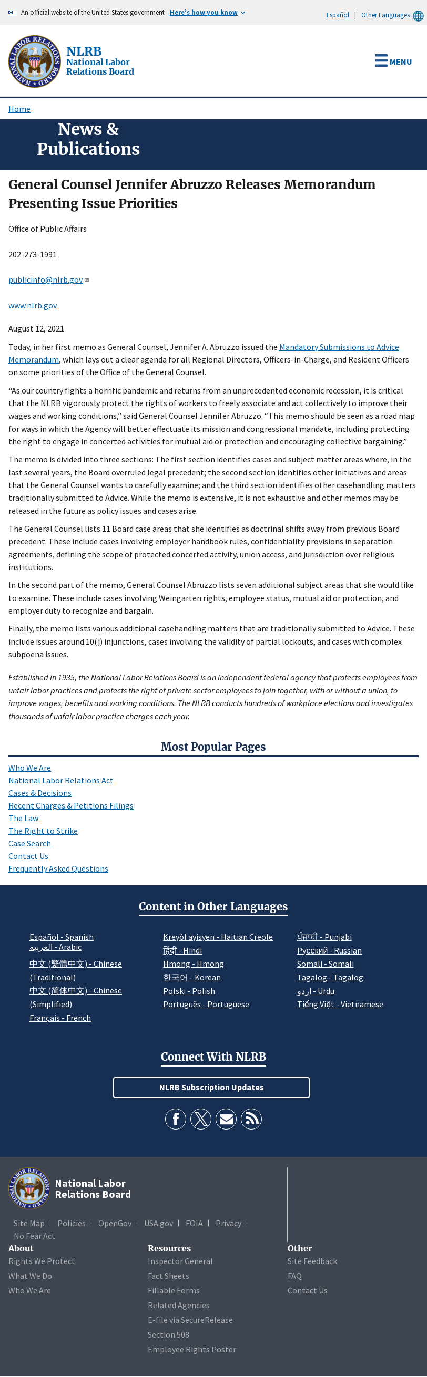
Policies (71, 1223)
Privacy (228, 1223)
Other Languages (394, 15)
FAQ (295, 1275)
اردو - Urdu (315, 991)
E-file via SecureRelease (190, 1319)
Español (338, 15)
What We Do (30, 1275)
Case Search (29, 843)
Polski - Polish (189, 991)
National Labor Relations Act (61, 780)
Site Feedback (312, 1261)
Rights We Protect (41, 1261)
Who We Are (29, 767)
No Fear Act (34, 1235)
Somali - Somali (325, 963)
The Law (23, 818)
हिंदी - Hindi (182, 950)
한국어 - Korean (192, 977)
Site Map (29, 1223)
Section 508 (168, 1334)
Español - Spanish (61, 936)
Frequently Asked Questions (58, 868)
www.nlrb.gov (32, 305)
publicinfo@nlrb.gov (49, 279)
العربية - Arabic (55, 947)
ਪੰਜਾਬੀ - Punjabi (324, 936)
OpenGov (114, 1223)
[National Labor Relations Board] (35, 60)
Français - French (60, 1017)
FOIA (194, 1223)
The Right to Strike (43, 830)
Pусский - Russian (329, 950)
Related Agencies (179, 1305)
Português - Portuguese (206, 1004)
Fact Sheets (168, 1275)
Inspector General (180, 1261)
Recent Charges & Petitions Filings (71, 805)
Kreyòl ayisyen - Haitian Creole (218, 936)
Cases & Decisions (40, 793)
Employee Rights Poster (192, 1349)
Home (19, 108)
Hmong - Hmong (193, 963)
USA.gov (158, 1223)
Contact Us (28, 856)
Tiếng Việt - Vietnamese (340, 1004)
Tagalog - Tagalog (330, 977)
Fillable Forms (174, 1290)
